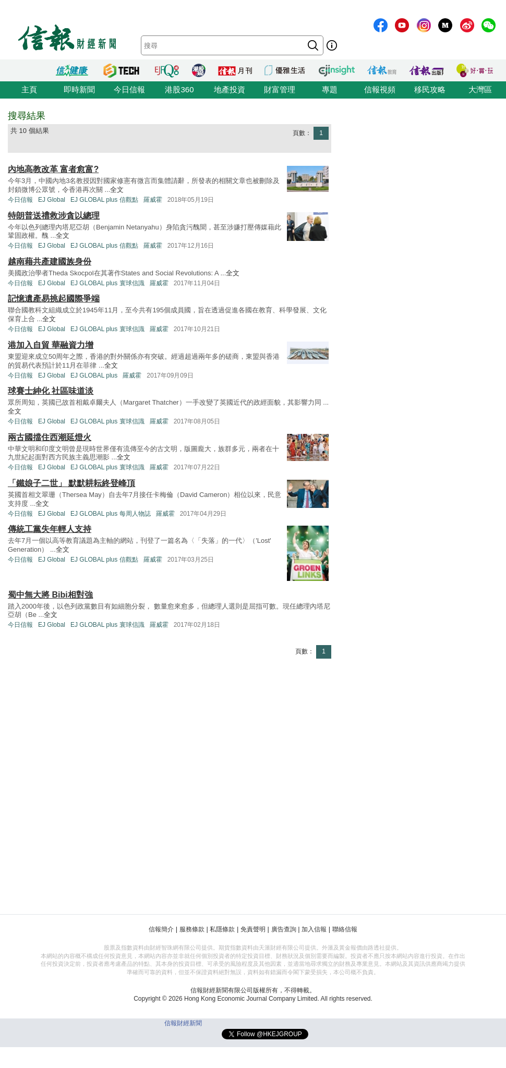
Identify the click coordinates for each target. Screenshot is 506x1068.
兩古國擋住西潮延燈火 (49, 437)
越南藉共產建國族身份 (49, 261)
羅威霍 (152, 199)
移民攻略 (429, 89)
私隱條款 (222, 929)
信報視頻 (379, 89)
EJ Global (51, 199)
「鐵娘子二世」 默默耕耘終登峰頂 (71, 483)
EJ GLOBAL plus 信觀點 (104, 199)
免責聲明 (253, 929)
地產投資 (229, 89)
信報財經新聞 (183, 1023)
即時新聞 (79, 89)
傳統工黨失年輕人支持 (49, 529)
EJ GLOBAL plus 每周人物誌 (110, 513)
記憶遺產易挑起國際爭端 (54, 298)
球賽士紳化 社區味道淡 (50, 390)
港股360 (179, 89)
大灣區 (480, 89)
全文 (117, 189)
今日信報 (129, 89)
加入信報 (314, 929)
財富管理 (279, 89)
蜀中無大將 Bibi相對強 (50, 594)
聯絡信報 (344, 929)
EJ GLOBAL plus (93, 375)
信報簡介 (161, 929)
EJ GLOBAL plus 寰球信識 (107, 283)
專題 (330, 89)
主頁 (29, 89)
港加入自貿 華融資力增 (50, 345)
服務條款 (191, 929)
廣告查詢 (283, 929)
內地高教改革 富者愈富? (53, 169)
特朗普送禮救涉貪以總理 (54, 215)
